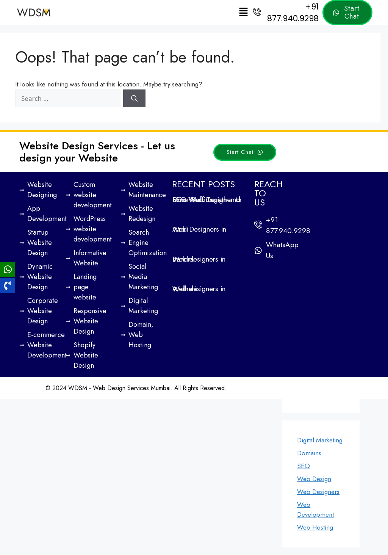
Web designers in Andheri (198, 289)
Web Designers (318, 491)
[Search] (134, 98)
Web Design (314, 478)
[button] (243, 12)
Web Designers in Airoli (199, 229)
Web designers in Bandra (198, 259)
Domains (309, 453)
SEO (303, 465)
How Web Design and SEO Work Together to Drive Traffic (206, 199)
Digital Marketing (320, 440)
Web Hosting (315, 527)
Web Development (315, 509)
